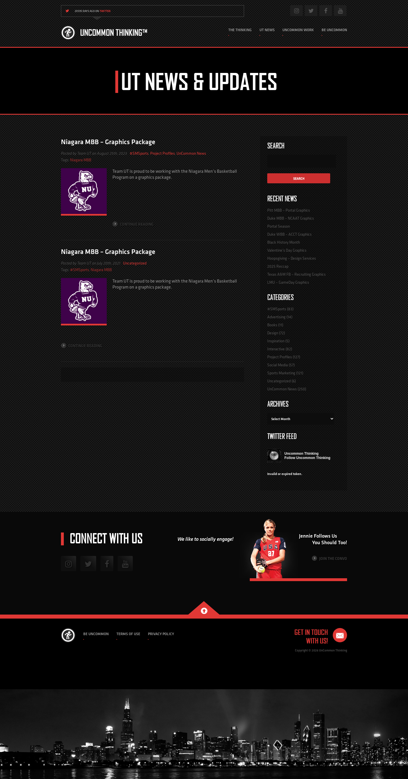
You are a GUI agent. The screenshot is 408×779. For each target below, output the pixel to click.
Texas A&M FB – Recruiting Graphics (296, 274)
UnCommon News (191, 153)
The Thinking (240, 29)
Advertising (276, 317)
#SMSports (139, 153)
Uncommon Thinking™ (113, 32)
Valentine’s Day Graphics (286, 250)
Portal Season (278, 226)
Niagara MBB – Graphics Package (108, 141)
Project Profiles (162, 153)
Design (272, 333)
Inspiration (275, 341)
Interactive (276, 349)
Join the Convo (329, 558)
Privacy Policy (161, 633)
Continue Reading (133, 224)
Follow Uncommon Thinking (307, 458)
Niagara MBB (80, 160)
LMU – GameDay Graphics (288, 282)
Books (272, 325)
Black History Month (283, 242)
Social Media (277, 365)
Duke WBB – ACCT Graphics (289, 234)
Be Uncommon (334, 29)
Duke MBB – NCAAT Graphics (290, 218)
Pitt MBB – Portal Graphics (288, 210)
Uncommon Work (298, 29)
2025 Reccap (277, 266)
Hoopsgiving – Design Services (291, 258)
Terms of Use (128, 633)
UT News (267, 29)
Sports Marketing (281, 373)
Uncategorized (134, 263)
